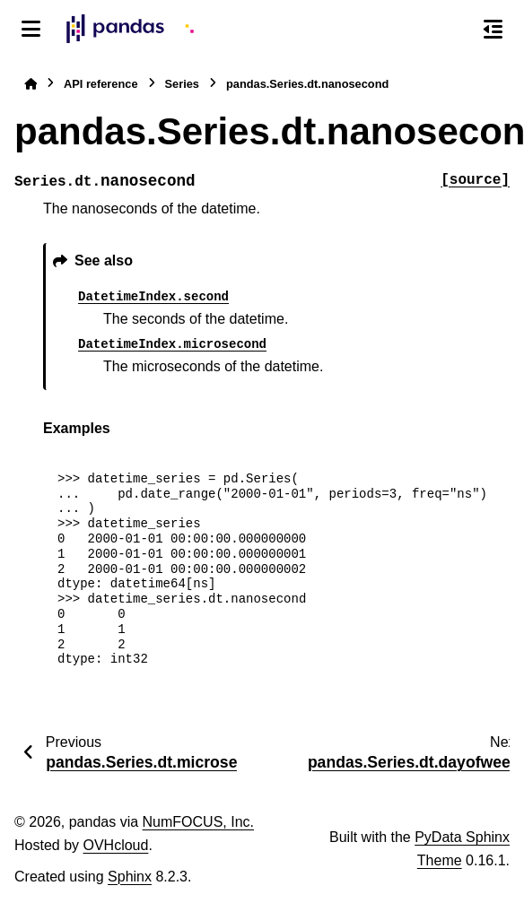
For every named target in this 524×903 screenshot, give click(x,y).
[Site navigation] (31, 28)
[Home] (30, 83)
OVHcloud (115, 845)
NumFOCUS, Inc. (198, 821)
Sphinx (130, 876)
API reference (101, 84)
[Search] (455, 29)
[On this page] (493, 28)
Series (182, 84)
